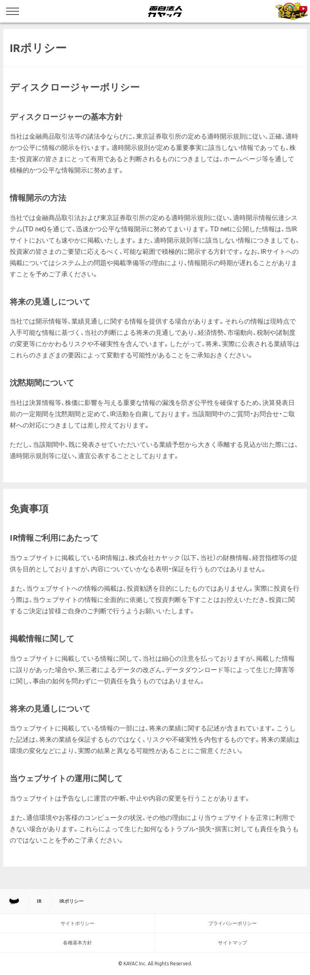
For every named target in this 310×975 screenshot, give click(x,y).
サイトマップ (232, 942)
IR (39, 901)
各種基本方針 (77, 942)
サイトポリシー (77, 923)
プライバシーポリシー (232, 923)
